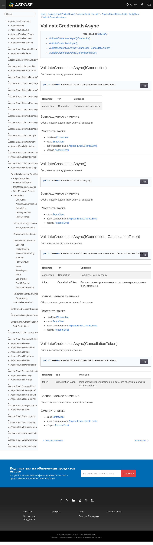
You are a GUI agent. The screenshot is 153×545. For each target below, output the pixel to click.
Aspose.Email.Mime (20, 360)
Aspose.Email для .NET (19, 21)
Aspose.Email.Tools (20, 410)
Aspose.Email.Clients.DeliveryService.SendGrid (31, 90)
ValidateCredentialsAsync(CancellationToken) (73, 52)
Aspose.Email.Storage (21, 380)
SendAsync (21, 279)
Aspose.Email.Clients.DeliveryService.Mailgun (30, 84)
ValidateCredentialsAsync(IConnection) (69, 38)
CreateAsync (22, 298)
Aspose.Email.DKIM (20, 343)
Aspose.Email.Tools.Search (24, 427)
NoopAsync (21, 270)
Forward (20, 257)
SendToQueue (22, 283)
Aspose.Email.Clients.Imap (23, 146)
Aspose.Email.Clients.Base (23, 71)
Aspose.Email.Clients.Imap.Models (25, 153)
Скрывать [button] (98, 34)
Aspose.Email (17, 25)
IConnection (62, 137)
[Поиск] (20, 14)
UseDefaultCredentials (24, 240)
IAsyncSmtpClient (21, 178)
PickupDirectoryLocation (25, 223)
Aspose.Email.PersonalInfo (23, 365)
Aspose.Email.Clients (21, 53)
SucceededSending (25, 253)
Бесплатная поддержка (29, 521)
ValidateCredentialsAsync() (63, 43)
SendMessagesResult (23, 191)
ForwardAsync (22, 262)
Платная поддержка (89, 519)
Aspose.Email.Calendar (22, 43)
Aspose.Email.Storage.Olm (23, 395)
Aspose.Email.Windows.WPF (22, 446)
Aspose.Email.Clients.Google (22, 135)
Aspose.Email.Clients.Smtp (24, 167)
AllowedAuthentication (26, 204)
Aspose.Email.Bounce (21, 38)
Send (18, 275)
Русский (131, 4)
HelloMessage (22, 217)
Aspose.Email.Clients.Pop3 (24, 157)
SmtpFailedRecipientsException (26, 315)
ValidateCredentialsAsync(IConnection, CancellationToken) (80, 48)
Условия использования (85, 541)
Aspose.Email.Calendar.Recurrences (25, 49)
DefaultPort (21, 208)
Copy (136, 86)
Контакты (98, 541)
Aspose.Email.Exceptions (23, 348)
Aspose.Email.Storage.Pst (23, 399)
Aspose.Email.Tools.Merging (22, 423)
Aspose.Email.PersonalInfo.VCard (24, 371)
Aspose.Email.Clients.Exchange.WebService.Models (33, 122)
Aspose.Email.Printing (21, 375)
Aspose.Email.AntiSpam (22, 34)
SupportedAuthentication (25, 234)
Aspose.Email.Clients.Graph (21, 142)
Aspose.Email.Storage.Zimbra (22, 405)
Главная (27, 514)
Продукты (56, 514)
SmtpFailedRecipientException (25, 309)
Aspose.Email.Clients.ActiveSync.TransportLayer (31, 60)
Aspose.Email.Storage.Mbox (22, 386)
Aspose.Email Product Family (61, 14)
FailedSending (22, 249)
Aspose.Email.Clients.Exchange (23, 96)
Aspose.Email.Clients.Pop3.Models (25, 163)
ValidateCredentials (25, 287)
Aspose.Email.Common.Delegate (24, 339)
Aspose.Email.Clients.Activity (22, 66)
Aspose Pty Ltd (64, 538)
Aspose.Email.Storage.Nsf (23, 390)
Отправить (128, 476)
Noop (18, 266)
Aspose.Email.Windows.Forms (23, 440)
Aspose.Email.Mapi (20, 352)
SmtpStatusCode (21, 326)
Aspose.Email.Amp (20, 30)
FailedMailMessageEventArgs (25, 174)
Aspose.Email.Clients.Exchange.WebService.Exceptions (35, 116)
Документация (114, 514)
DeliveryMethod (23, 212)
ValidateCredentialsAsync (26, 294)
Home (43, 14)
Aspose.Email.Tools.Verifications (23, 433)
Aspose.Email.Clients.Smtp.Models (25, 333)
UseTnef (20, 245)
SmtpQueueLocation (25, 227)
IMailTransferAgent (22, 183)
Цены (81, 514)
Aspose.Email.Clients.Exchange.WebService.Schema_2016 (36, 129)
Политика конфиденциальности (63, 541)
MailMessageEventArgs (24, 187)
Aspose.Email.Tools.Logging (21, 416)
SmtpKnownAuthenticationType (26, 322)
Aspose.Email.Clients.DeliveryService (26, 77)
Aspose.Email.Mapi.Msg (22, 356)
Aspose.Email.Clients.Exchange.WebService (29, 109)
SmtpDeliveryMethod (23, 302)
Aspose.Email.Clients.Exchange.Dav (25, 103)
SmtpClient (18, 195)
